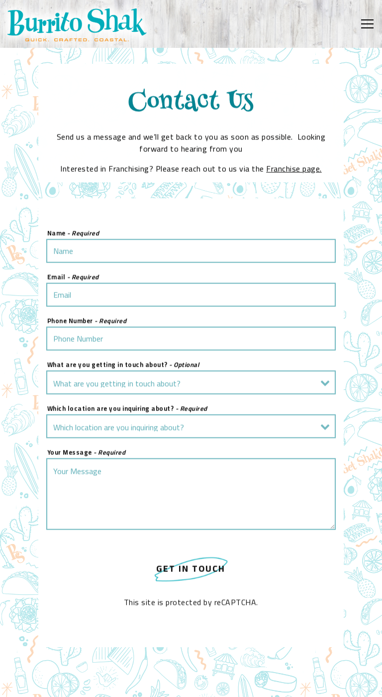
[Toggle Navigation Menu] (367, 24)
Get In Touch (190, 569)
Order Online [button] (191, 684)
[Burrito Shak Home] (77, 23)
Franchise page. (294, 169)
